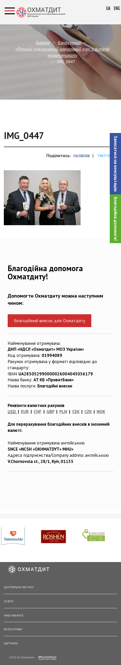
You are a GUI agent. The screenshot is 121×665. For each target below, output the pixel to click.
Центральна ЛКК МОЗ (19, 587)
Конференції (69, 42)
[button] (115, 163)
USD (12, 411)
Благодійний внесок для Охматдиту (49, 321)
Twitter (104, 156)
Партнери (11, 643)
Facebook (81, 156)
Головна (43, 42)
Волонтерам (13, 629)
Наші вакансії (13, 615)
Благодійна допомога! (115, 219)
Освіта (8, 601)
